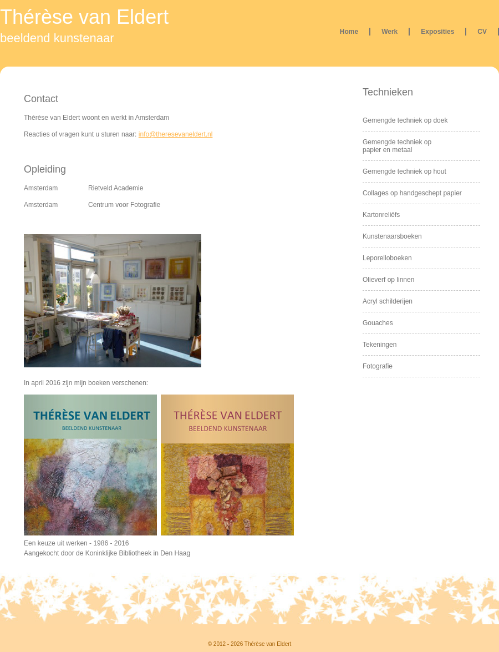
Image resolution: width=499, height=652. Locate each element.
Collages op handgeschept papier (412, 193)
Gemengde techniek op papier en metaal (397, 146)
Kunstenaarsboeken (392, 236)
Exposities (437, 32)
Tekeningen (379, 344)
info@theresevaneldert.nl (176, 134)
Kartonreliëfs (381, 215)
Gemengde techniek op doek (405, 120)
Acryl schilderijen (388, 301)
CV (482, 32)
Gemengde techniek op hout (404, 171)
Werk (389, 32)
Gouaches (378, 323)
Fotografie (378, 366)
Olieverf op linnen (388, 280)
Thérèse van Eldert (84, 17)
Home (349, 32)
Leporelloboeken (387, 258)
